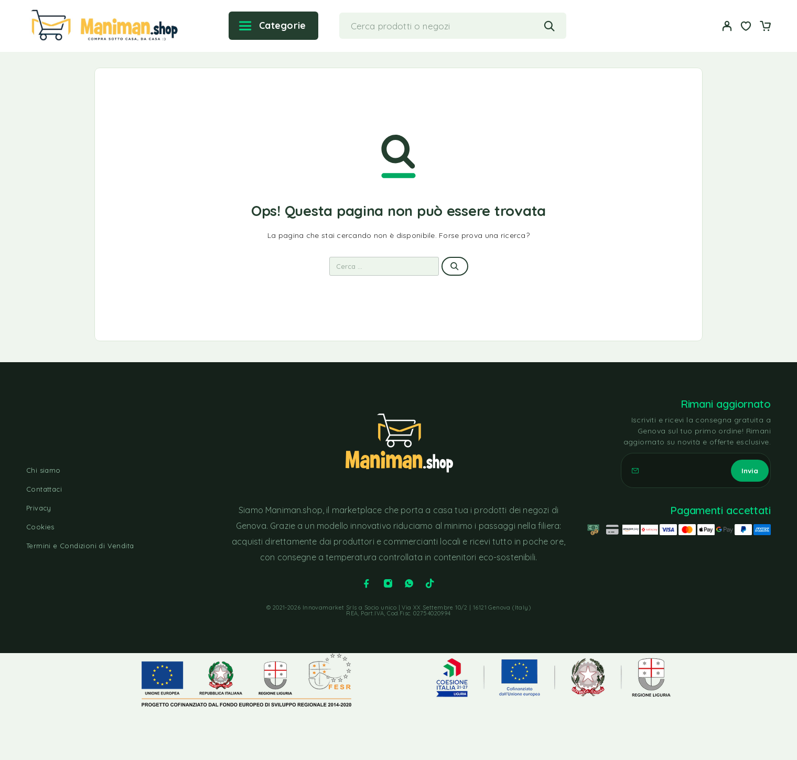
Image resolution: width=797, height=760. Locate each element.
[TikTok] (429, 583)
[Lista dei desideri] (746, 27)
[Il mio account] (727, 26)
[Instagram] (388, 583)
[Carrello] (765, 27)
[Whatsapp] (409, 583)
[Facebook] (366, 583)
